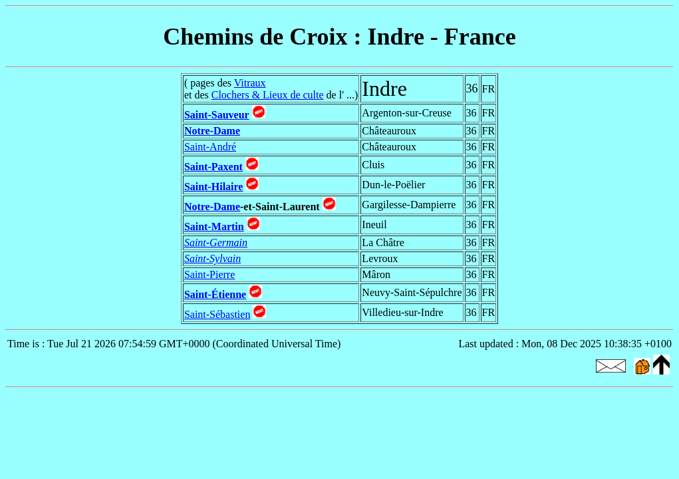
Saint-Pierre (209, 274)
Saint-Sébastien (217, 314)
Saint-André (210, 146)
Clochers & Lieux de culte (267, 94)
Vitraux (250, 82)
